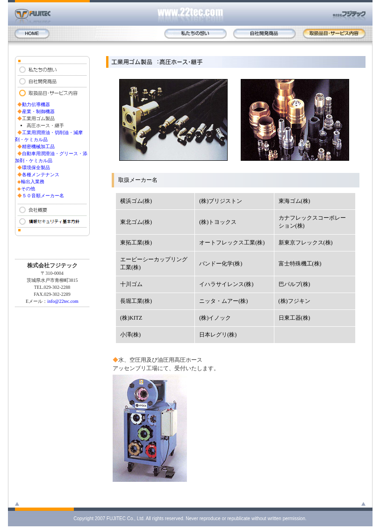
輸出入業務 (32, 181)
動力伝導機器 (36, 104)
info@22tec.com (63, 301)
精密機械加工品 (38, 146)
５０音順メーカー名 (43, 195)
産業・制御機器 (38, 111)
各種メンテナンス (40, 174)
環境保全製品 (36, 167)
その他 (28, 188)
